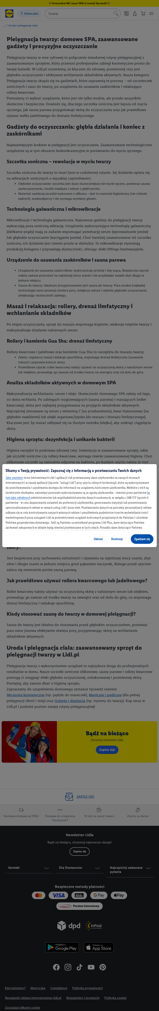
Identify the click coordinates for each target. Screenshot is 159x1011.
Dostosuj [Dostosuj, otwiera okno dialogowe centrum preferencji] (117, 539)
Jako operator (14, 478)
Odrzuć (98, 539)
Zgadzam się (142, 539)
